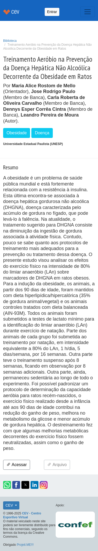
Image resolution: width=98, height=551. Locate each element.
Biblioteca (10, 41)
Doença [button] (42, 133)
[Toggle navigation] (87, 12)
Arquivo (57, 464)
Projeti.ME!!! (25, 545)
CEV (9, 505)
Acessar (17, 464)
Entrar (52, 12)
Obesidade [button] (17, 133)
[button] (7, 485)
